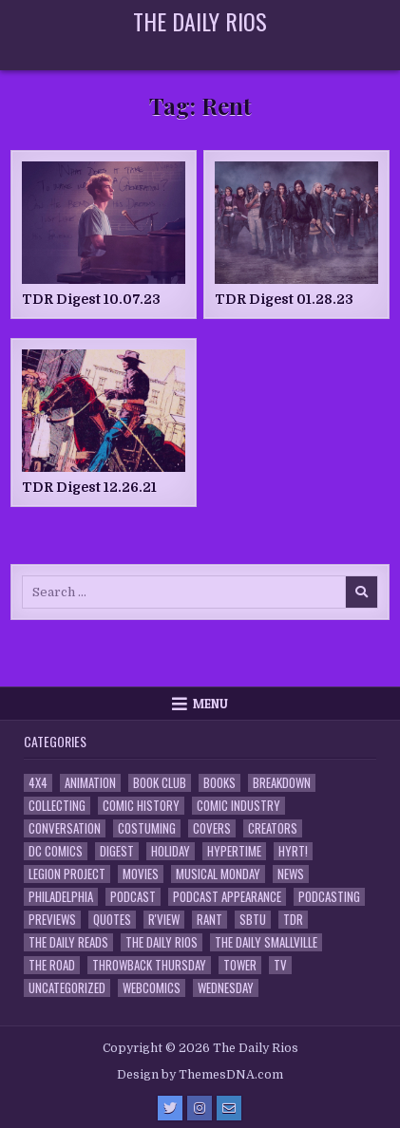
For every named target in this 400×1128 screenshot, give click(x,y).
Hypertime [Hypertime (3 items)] (234, 851)
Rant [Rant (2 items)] (209, 920)
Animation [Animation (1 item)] (90, 783)
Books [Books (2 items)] (219, 783)
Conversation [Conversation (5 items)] (65, 828)
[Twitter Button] (170, 1108)
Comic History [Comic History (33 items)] (141, 806)
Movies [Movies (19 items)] (141, 874)
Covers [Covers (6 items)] (212, 828)
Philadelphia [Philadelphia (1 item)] (61, 897)
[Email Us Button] (229, 1108)
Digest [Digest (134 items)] (117, 851)
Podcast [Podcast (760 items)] (133, 897)
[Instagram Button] (199, 1108)
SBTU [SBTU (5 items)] (252, 920)
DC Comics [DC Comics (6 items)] (56, 851)
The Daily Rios (200, 21)
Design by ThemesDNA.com (200, 1074)
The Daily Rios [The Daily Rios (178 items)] (161, 942)
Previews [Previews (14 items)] (52, 920)
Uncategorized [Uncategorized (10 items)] (67, 988)
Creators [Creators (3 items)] (272, 828)
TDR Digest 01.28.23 (284, 299)
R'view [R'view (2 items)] (164, 920)
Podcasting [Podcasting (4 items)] (329, 897)
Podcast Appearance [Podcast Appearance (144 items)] (227, 897)
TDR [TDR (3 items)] (293, 920)
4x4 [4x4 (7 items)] (38, 783)
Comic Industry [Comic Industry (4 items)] (238, 806)
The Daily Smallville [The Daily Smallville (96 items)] (266, 942)
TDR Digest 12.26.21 (89, 487)
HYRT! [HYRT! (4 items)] (293, 851)
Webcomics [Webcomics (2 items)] (152, 988)
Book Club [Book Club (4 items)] (159, 783)
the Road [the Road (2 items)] (52, 965)
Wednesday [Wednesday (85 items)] (226, 988)
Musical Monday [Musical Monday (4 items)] (218, 874)
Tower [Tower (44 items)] (240, 965)
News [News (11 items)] (290, 874)
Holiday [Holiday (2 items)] (170, 851)
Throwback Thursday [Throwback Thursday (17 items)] (149, 965)
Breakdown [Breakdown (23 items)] (282, 783)
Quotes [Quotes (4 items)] (112, 920)
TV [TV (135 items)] (280, 965)
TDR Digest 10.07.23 (91, 299)
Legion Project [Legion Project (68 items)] (67, 874)
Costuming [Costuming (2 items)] (147, 828)
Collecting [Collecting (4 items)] (57, 806)
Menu (210, 703)
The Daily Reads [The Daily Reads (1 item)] (68, 942)
